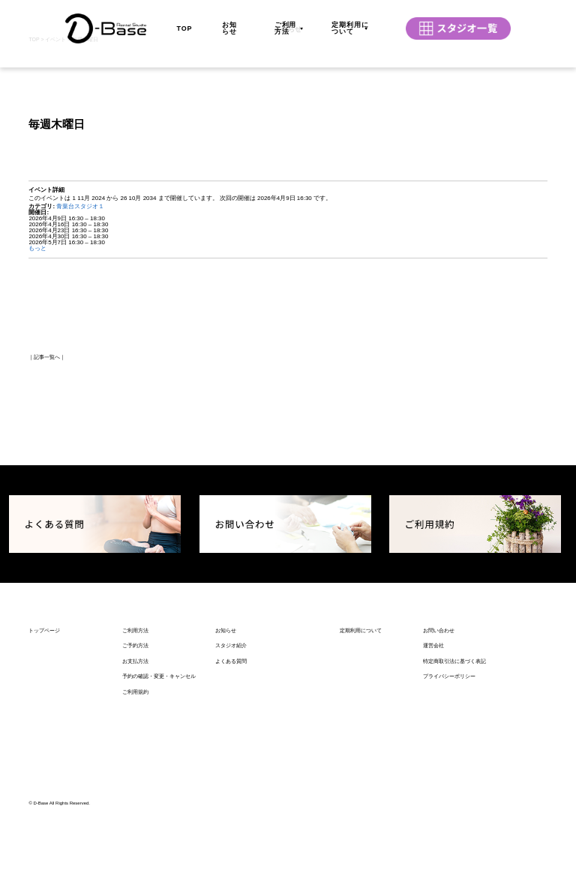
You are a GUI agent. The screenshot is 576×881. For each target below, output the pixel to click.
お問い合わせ (438, 763)
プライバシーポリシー (449, 810)
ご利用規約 (135, 825)
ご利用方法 (285, 21)
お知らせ (229, 21)
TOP (184, 21)
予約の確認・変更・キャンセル (159, 810)
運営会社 (433, 779)
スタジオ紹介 (231, 779)
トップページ (44, 763)
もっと (37, 382)
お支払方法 (135, 794)
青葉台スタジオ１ (80, 340)
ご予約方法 (135, 779)
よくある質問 (231, 794)
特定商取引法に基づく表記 (454, 794)
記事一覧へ (47, 491)
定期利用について (350, 21)
